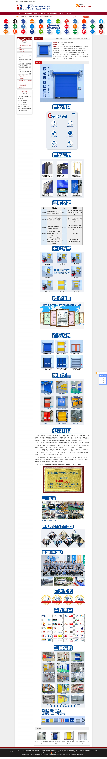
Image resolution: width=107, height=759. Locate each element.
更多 (30, 73)
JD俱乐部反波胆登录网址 (25, 45)
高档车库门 (21, 87)
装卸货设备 (21, 49)
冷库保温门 (21, 52)
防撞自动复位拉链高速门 (24, 65)
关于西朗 (61, 13)
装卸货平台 (65, 754)
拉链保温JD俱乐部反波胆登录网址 (25, 56)
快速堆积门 (21, 78)
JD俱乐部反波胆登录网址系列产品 (75, 38)
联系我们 (69, 13)
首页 (64, 38)
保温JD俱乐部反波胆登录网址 (25, 54)
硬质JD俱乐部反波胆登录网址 (25, 81)
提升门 (20, 47)
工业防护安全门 (22, 85)
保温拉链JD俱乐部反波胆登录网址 (25, 60)
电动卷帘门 (21, 76)
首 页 (20, 13)
